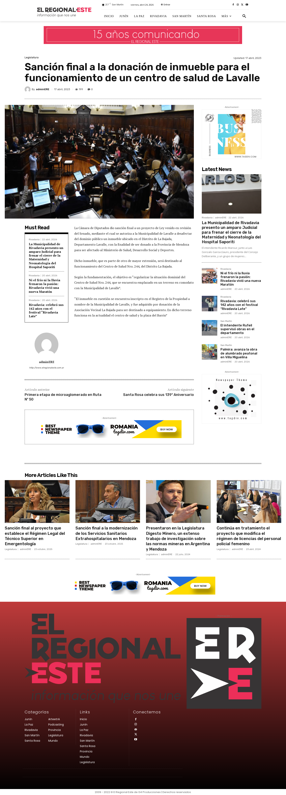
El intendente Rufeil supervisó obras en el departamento (237, 329)
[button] (244, 16)
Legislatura (32, 57)
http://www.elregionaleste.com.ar (46, 367)
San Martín (226, 321)
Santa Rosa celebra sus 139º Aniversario (158, 395)
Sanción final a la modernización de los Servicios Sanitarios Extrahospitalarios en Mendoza (107, 535)
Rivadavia (34, 239)
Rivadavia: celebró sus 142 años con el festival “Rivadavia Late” (46, 310)
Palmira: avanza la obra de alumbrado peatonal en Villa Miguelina (238, 353)
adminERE (42, 89)
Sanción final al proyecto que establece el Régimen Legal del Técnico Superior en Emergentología (37, 535)
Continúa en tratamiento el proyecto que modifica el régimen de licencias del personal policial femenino (245, 535)
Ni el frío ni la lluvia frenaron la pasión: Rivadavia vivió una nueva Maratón (44, 286)
